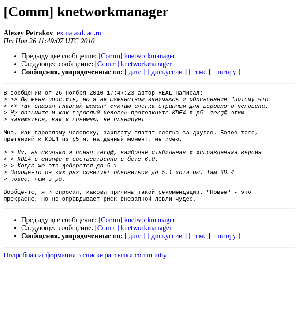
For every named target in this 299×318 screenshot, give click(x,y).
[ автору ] (226, 72)
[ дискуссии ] (167, 72)
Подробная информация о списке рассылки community (85, 277)
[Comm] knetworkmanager (136, 56)
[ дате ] (135, 72)
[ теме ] (199, 72)
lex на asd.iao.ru (78, 33)
